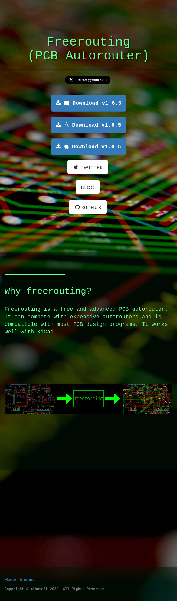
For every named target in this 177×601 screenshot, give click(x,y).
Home (10, 579)
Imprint (27, 579)
